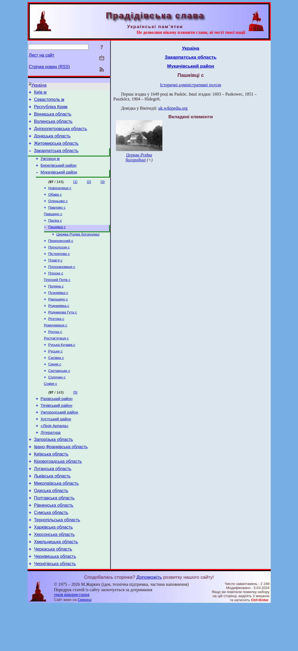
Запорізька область (53, 471)
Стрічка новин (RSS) (49, 66)
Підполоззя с (59, 262)
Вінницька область (52, 117)
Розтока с (56, 340)
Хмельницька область (56, 585)
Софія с (50, 410)
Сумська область (51, 553)
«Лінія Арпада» (54, 456)
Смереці (85, 646)
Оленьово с (58, 212)
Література (51, 464)
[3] (103, 191)
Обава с (55, 205)
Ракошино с (58, 319)
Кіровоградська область (58, 496)
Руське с (55, 375)
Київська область (51, 488)
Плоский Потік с (57, 298)
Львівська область (52, 512)
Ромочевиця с (55, 347)
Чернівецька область (55, 601)
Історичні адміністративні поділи (190, 85)
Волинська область (53, 125)
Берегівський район (58, 174)
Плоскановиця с (61, 284)
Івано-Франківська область (61, 479)
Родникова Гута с (62, 333)
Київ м (40, 93)
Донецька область (52, 141)
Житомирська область (56, 150)
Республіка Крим (51, 109)
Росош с (55, 354)
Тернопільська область (57, 561)
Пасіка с (55, 233)
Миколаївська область (56, 520)
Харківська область (53, 569)
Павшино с (53, 226)
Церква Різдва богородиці (77, 248)
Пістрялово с (59, 269)
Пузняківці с (58, 312)
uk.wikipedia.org (172, 108)
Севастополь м (49, 101)
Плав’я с (55, 276)
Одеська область (51, 528)
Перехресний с (60, 255)
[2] (89, 191)
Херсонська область (54, 577)
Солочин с (57, 403)
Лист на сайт (42, 55)
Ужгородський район (59, 441)
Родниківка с (58, 326)
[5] (75, 419)
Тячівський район (56, 433)
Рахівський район (56, 426)
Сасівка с (56, 382)
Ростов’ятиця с (56, 361)
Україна (38, 85)
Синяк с (54, 389)
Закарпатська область (56, 158)
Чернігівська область (55, 609)
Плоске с (55, 291)
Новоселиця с (59, 198)
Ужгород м (50, 167)
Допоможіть (149, 623)
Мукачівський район (59, 182)
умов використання (71, 640)
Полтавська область (54, 536)
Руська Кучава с (61, 368)
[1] (75, 191)
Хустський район (56, 449)
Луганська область (52, 504)
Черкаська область (53, 593)
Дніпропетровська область (60, 133)
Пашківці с (57, 240)
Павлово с (57, 219)
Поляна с (56, 305)
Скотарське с (59, 396)
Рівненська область (53, 544)
